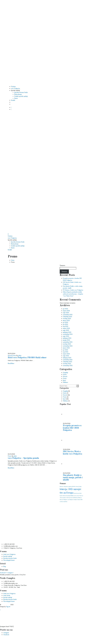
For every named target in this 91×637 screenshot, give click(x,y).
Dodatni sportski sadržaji (21, 96)
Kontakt (13, 100)
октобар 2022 (67, 364)
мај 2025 (65, 326)
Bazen (16, 98)
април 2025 (66, 328)
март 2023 (66, 356)
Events (65, 374)
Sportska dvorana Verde (21, 92)
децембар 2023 (67, 342)
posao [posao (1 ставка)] (78, 495)
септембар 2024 (67, 334)
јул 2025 (65, 322)
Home (12, 260)
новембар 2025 (67, 317)
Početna (13, 86)
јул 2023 (65, 350)
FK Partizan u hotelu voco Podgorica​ (73, 290)
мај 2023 (65, 352)
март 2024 (66, 336)
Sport (64, 380)
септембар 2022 (67, 365)
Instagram (6, 633)
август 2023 (66, 348)
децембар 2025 (67, 315)
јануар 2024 (66, 340)
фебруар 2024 (67, 338)
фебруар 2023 (67, 358)
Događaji (65, 373)
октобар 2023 (67, 344)
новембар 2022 (67, 362)
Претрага (62, 265)
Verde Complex (5, 605)
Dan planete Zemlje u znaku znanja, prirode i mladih (73, 477)
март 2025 (66, 330)
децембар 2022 (67, 360)
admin (19, 355)
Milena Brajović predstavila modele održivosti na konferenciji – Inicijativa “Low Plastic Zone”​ (73, 294)
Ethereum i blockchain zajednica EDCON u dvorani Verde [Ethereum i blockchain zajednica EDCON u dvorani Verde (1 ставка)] (70, 486)
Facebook (6, 635)
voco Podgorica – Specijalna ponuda (23, 458)
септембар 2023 (67, 346)
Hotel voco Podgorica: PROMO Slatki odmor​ (27, 358)
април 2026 (66, 311)
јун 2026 (65, 309)
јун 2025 (65, 324)
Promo (14, 355)
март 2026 (66, 313)
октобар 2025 (67, 318)
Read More (11, 363)
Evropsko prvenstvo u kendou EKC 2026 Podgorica (72, 428)
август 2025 (66, 320)
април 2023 (66, 354)
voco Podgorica (15, 88)
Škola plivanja (18, 94)
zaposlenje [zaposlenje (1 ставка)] (65, 501)
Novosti (10, 355)
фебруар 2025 (67, 332)
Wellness (65, 382)
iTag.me (8, 607)
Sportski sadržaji (15, 90)
